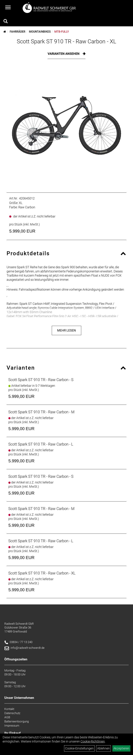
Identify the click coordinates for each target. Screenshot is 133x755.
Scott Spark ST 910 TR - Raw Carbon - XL (66, 41)
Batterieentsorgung (16, 721)
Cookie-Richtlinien (93, 741)
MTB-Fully (61, 31)
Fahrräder (17, 31)
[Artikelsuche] (5, 21)
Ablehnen (103, 748)
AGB (7, 717)
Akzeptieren (121, 748)
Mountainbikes (40, 31)
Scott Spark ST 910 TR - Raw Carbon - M (41, 412)
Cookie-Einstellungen (79, 748)
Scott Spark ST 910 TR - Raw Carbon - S (40, 380)
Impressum (11, 725)
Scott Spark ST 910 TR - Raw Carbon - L (40, 444)
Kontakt (9, 709)
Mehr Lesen (66, 330)
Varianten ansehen (64, 53)
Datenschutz (12, 713)
